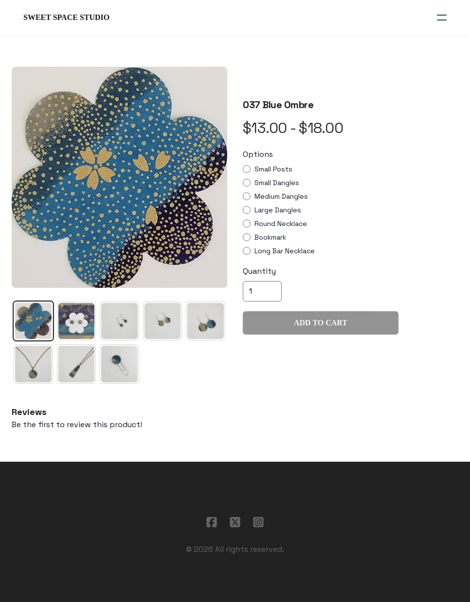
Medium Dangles (281, 196)
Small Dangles (276, 182)
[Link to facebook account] (211, 522)
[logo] (66, 17)
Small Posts (273, 169)
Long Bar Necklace (284, 250)
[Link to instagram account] (258, 522)
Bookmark (270, 237)
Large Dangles (277, 210)
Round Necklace (280, 223)
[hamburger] (441, 17)
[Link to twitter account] (235, 522)
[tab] (33, 321)
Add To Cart (320, 323)
